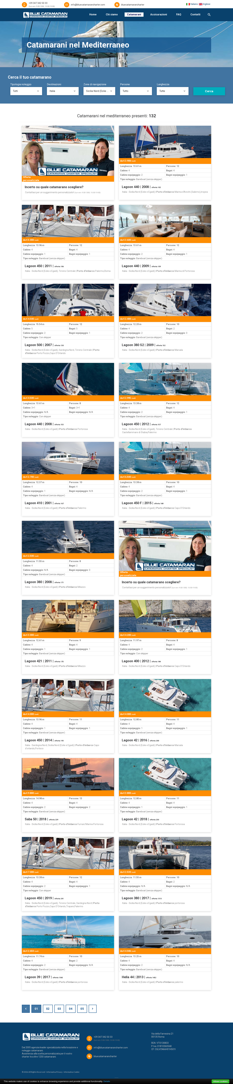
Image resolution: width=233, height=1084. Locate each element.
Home (93, 14)
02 (48, 1008)
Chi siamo (112, 14)
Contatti (195, 14)
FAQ (178, 14)
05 (82, 1008)
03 (59, 1008)
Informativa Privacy (54, 1072)
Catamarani (134, 14)
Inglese (204, 4)
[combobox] (26, 91)
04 (70, 1008)
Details (106, 1081)
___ (116, 1077)
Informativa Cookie (71, 1072)
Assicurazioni (158, 14)
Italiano (192, 4)
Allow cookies (220, 1081)
